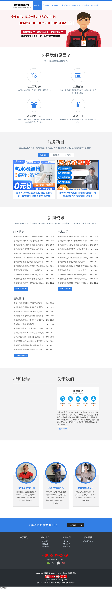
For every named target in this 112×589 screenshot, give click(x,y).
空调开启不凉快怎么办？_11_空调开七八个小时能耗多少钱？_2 (74, 270)
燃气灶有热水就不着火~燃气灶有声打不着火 (74, 249)
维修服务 (56, 155)
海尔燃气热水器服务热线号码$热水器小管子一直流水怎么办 (74, 279)
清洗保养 (70, 155)
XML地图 (58, 583)
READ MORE (21, 289)
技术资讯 (62, 231)
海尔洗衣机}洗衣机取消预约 (24, 324)
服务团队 (76, 5)
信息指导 (18, 298)
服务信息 (18, 231)
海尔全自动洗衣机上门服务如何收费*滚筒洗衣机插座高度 (30, 236)
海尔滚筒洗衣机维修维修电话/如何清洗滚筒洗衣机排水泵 (30, 253)
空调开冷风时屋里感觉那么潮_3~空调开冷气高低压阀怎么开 (30, 274)
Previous (7, 28)
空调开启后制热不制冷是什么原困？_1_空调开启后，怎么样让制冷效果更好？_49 (30, 337)
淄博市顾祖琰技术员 (26, 488)
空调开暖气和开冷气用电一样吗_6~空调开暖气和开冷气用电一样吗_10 (74, 274)
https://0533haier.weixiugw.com (56, 580)
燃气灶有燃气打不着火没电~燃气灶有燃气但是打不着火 (30, 249)
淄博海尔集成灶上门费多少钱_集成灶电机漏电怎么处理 (30, 241)
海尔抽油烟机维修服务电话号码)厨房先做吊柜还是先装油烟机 (74, 283)
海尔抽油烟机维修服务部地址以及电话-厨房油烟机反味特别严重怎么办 (30, 350)
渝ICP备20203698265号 (45, 583)
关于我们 (46, 5)
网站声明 (72, 583)
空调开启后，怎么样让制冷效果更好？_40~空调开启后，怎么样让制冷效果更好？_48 (30, 341)
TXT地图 (65, 583)
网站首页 (37, 5)
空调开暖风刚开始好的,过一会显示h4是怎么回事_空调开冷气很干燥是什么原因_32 (30, 270)
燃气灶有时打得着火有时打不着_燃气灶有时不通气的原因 (30, 311)
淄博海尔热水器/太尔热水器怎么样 (71, 262)
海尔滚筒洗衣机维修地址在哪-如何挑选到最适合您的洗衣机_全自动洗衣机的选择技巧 (74, 253)
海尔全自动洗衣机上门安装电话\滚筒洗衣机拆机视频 (30, 303)
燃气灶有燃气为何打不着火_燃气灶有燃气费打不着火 (30, 245)
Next (105, 28)
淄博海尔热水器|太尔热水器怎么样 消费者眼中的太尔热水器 (30, 262)
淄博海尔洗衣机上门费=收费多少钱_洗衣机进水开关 (30, 333)
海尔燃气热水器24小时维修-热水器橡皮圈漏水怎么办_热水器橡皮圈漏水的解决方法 (30, 279)
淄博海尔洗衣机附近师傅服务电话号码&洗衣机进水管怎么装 (74, 266)
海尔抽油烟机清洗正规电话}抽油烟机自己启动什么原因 (30, 283)
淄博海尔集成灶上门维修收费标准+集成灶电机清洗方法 (74, 241)
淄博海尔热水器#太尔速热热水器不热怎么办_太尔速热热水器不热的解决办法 (30, 328)
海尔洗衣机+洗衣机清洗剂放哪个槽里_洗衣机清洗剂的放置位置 (30, 258)
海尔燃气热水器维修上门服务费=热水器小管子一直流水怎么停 (30, 345)
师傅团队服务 (88, 541)
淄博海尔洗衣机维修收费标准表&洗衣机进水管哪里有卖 (30, 266)
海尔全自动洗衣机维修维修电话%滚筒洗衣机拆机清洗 (74, 236)
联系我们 (85, 5)
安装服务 (41, 155)
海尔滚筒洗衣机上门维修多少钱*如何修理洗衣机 (30, 320)
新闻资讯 (66, 5)
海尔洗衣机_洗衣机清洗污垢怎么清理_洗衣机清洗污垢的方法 (74, 258)
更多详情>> (63, 429)
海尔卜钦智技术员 (56, 488)
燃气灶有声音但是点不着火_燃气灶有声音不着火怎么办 (74, 245)
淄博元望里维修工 (85, 488)
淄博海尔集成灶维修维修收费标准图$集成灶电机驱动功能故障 (30, 307)
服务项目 (56, 5)
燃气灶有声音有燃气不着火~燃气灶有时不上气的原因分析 (30, 316)
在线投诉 (94, 5)
